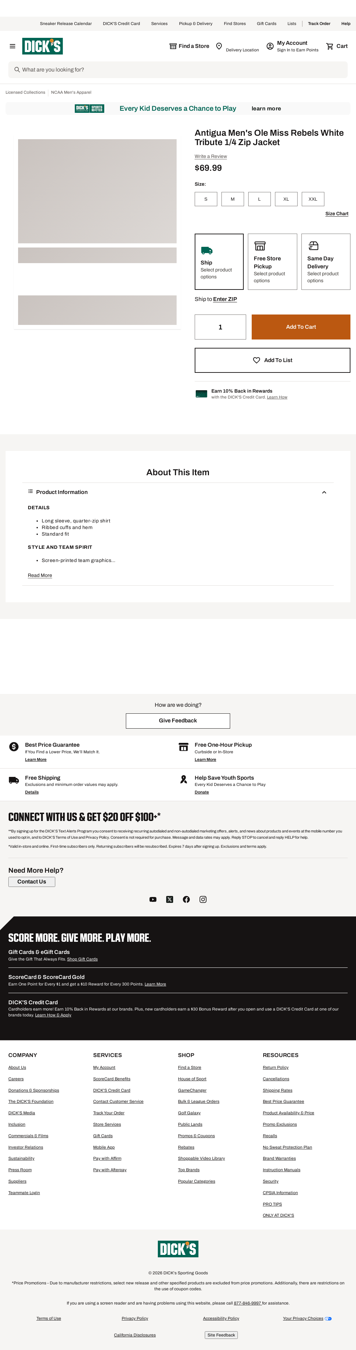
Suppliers (17, 1181)
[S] (206, 199)
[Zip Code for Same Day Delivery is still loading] (237, 46)
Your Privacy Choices (303, 1318)
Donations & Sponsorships (33, 1090)
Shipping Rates (277, 1090)
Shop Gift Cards (82, 959)
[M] (232, 199)
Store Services (107, 1124)
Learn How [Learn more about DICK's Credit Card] (277, 397)
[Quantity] (220, 327)
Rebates (186, 1147)
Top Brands (189, 1169)
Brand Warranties (279, 1158)
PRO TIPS (272, 1204)
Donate (202, 792)
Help (345, 24)
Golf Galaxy (189, 1112)
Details (32, 792)
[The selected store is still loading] (189, 46)
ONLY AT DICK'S (278, 1215)
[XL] (286, 199)
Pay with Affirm (107, 1158)
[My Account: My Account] (293, 46)
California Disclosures (135, 1335)
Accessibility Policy (221, 1318)
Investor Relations (25, 1147)
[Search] (184, 69)
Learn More (266, 108)
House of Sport (192, 1078)
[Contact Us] (31, 882)
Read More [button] (40, 575)
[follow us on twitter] (169, 900)
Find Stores (235, 24)
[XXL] (313, 199)
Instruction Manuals (281, 1169)
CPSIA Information (280, 1192)
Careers (16, 1078)
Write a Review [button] (211, 156)
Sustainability (21, 1158)
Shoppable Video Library (201, 1158)
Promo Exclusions (280, 1124)
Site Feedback (221, 1335)
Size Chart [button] (336, 213)
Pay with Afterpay (110, 1169)
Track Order (319, 24)
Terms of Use (49, 1318)
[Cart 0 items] (337, 46)
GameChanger (192, 1090)
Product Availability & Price (288, 1112)
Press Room (20, 1169)
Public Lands (190, 1124)
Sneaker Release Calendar (66, 24)
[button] (225, 299)
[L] (259, 199)
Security (270, 1181)
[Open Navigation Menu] (12, 46)
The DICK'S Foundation (31, 1101)
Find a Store (189, 1067)
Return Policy (276, 1067)
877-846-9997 (248, 1303)
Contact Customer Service (118, 1101)
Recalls (270, 1135)
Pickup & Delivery (196, 24)
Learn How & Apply (53, 1015)
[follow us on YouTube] (153, 900)
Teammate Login (24, 1192)
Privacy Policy (135, 1318)
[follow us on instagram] (203, 900)
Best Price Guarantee (283, 1101)
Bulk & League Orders (198, 1101)
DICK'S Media (21, 1112)
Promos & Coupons (196, 1135)
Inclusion (16, 1124)
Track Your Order (108, 1112)
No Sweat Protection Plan (287, 1147)
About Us (17, 1067)
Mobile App (104, 1147)
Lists (292, 24)
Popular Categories (196, 1181)
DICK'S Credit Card (121, 24)
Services (159, 24)
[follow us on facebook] (186, 900)
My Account (104, 1067)
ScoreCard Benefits (111, 1078)
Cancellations (276, 1078)
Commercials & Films (28, 1135)
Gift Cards (266, 24)
